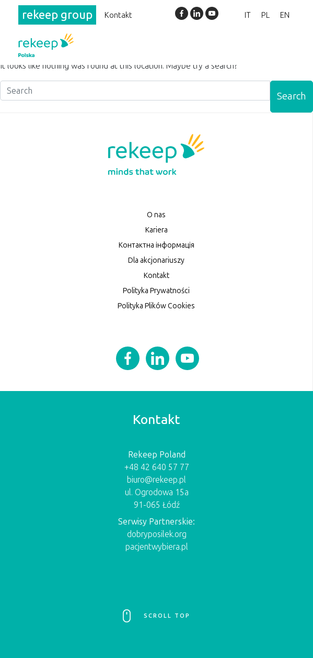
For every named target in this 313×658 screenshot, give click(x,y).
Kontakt (118, 15)
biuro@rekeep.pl (156, 480)
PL (265, 15)
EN (284, 15)
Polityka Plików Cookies (156, 306)
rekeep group (57, 15)
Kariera (156, 230)
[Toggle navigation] (280, 45)
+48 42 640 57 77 (156, 467)
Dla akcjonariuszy (156, 260)
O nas (156, 214)
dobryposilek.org (157, 534)
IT (248, 15)
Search (291, 96)
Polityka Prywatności (156, 290)
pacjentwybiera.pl (156, 547)
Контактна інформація (156, 245)
